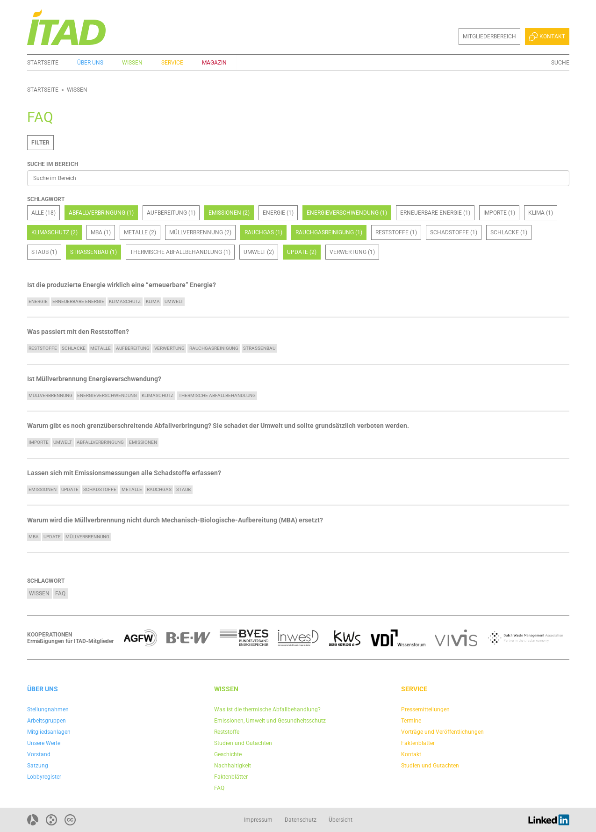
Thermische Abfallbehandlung (217, 395)
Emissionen (143, 442)
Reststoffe (43, 348)
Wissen (132, 62)
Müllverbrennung (50, 395)
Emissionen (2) (229, 213)
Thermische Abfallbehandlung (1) (180, 252)
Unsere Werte (43, 743)
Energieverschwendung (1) (347, 213)
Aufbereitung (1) (171, 213)
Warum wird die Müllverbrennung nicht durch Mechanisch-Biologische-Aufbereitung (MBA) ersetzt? (175, 520)
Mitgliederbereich (489, 36)
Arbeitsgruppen (46, 720)
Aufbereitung (133, 348)
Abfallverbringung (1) (101, 213)
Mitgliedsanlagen (49, 732)
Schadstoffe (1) (453, 232)
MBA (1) (101, 232)
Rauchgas (159, 489)
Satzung (37, 765)
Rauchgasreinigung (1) (328, 232)
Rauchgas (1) (263, 232)
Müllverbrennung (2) (200, 232)
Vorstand (38, 754)
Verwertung (169, 348)
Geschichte (228, 754)
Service (172, 62)
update (70, 489)
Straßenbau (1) (93, 252)
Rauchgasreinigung (213, 348)
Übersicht (340, 820)
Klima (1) (540, 213)
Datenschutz (300, 820)
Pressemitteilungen (425, 709)
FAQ (60, 593)
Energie (38, 301)
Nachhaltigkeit (232, 765)
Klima (153, 301)
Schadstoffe (99, 489)
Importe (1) (499, 213)
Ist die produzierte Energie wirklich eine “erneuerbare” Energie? (121, 285)
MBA (34, 536)
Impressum (258, 820)
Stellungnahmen (48, 709)
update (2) (301, 252)
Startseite (42, 62)
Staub (183, 489)
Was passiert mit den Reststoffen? (78, 332)
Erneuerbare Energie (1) (435, 213)
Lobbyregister (44, 777)
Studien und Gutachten (243, 743)
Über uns (90, 62)
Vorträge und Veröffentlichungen (442, 732)
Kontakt (547, 36)
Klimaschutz (125, 301)
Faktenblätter (231, 777)
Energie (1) (278, 213)
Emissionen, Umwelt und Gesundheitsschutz (270, 720)
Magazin (214, 62)
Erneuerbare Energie (78, 301)
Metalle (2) (140, 232)
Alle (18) (43, 213)
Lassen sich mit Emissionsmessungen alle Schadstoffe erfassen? (124, 473)
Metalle (100, 348)
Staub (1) (44, 252)
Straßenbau (259, 348)
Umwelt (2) (259, 252)
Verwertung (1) (352, 252)
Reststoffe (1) (396, 232)
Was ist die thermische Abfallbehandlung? (267, 709)
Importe (39, 442)
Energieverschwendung (107, 395)
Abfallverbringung (100, 442)
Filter (40, 142)
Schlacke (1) (508, 232)
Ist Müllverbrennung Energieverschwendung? (94, 379)
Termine (411, 720)
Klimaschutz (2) (54, 232)
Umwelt (174, 301)
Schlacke (74, 348)
